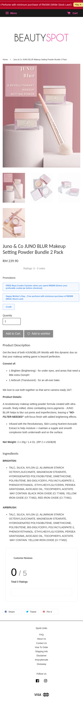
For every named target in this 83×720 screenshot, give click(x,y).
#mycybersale (41, 660)
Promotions (9, 277)
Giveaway (41, 664)
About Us (41, 639)
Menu (11, 13)
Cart (72, 13)
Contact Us (41, 643)
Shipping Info (41, 651)
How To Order (41, 647)
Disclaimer (42, 655)
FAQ (41, 634)
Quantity (7, 315)
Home (5, 59)
